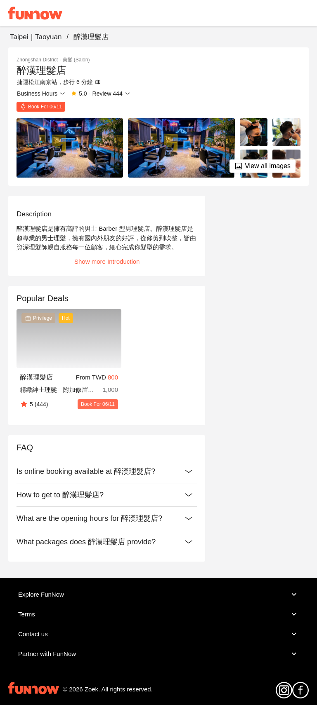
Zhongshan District (37, 60)
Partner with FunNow (158, 654)
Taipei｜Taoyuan (36, 37)
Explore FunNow (158, 594)
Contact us (158, 634)
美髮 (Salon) (76, 60)
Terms (158, 614)
